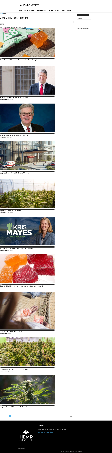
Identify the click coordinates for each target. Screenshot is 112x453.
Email (78, 24)
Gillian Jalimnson (3, 61)
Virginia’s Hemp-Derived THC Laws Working (14, 173)
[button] (92, 10)
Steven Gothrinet (3, 99)
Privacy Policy (73, 451)
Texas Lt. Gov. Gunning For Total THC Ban (14, 135)
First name (79, 18)
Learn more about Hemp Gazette (45, 432)
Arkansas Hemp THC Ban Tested (11, 331)
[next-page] (22, 416)
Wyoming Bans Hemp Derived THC (11, 211)
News (1, 58)
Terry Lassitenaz (3, 137)
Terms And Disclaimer (64, 451)
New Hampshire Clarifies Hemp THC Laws (14, 369)
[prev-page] (1, 416)
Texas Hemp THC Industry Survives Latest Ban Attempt (18, 60)
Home (1, 13)
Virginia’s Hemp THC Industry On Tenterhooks (15, 407)
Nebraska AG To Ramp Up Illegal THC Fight (14, 97)
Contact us (80, 451)
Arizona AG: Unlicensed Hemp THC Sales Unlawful (16, 248)
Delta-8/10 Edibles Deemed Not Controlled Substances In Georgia (22, 286)
